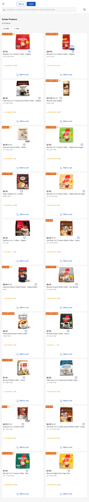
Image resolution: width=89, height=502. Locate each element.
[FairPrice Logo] (11, 4)
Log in (31, 4)
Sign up (21, 4)
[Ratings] (10, 65)
